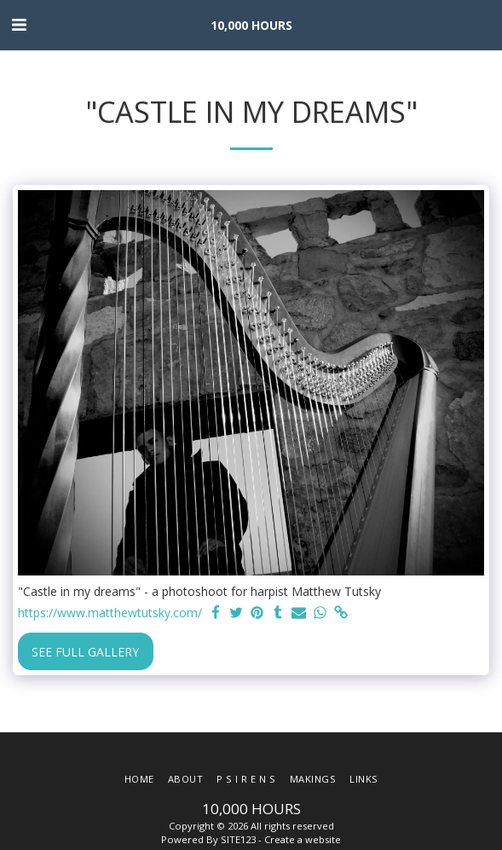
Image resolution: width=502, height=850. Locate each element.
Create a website (302, 839)
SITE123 (238, 839)
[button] (18, 24)
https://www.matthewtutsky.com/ (110, 613)
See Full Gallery (85, 652)
